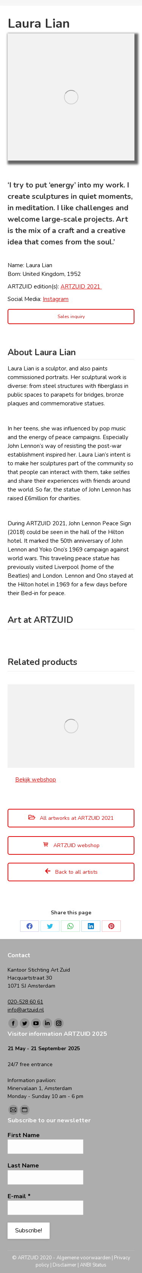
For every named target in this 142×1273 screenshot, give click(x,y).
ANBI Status (93, 1265)
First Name (24, 1135)
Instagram (56, 299)
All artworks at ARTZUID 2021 (71, 818)
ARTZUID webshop (71, 845)
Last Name (23, 1165)
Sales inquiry (71, 317)
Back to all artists (71, 872)
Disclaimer (64, 1265)
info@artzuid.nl (26, 1009)
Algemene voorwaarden (83, 1257)
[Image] (71, 97)
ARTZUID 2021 (81, 286)
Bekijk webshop (35, 779)
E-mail (19, 1196)
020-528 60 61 (25, 1001)
